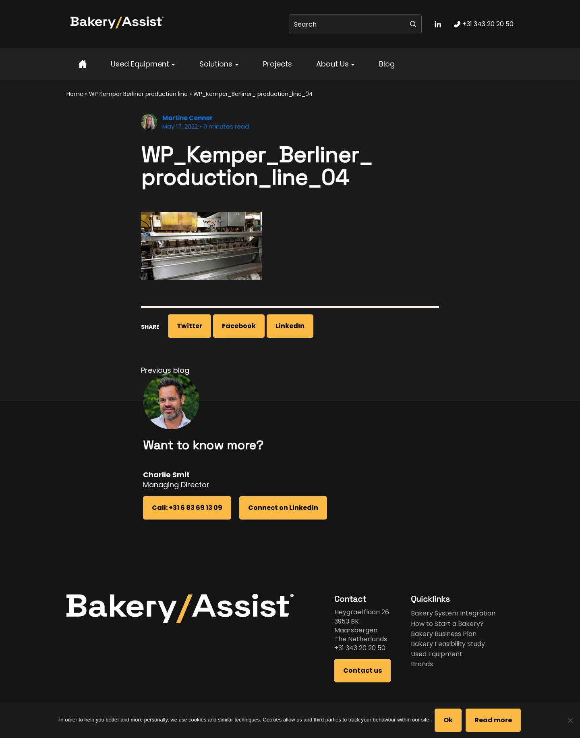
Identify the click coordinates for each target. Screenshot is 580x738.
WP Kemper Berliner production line (138, 94)
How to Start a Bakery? (447, 623)
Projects (277, 64)
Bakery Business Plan (443, 633)
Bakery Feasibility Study (448, 644)
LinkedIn (290, 326)
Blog (387, 64)
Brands (422, 664)
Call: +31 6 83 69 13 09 (187, 507)
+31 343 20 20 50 (359, 648)
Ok (448, 720)
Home (74, 94)
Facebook (239, 326)
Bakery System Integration (453, 613)
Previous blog (165, 370)
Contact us (362, 670)
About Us (332, 64)
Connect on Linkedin (283, 507)
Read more (493, 720)
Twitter (189, 326)
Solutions (215, 64)
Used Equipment (140, 64)
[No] (570, 720)
